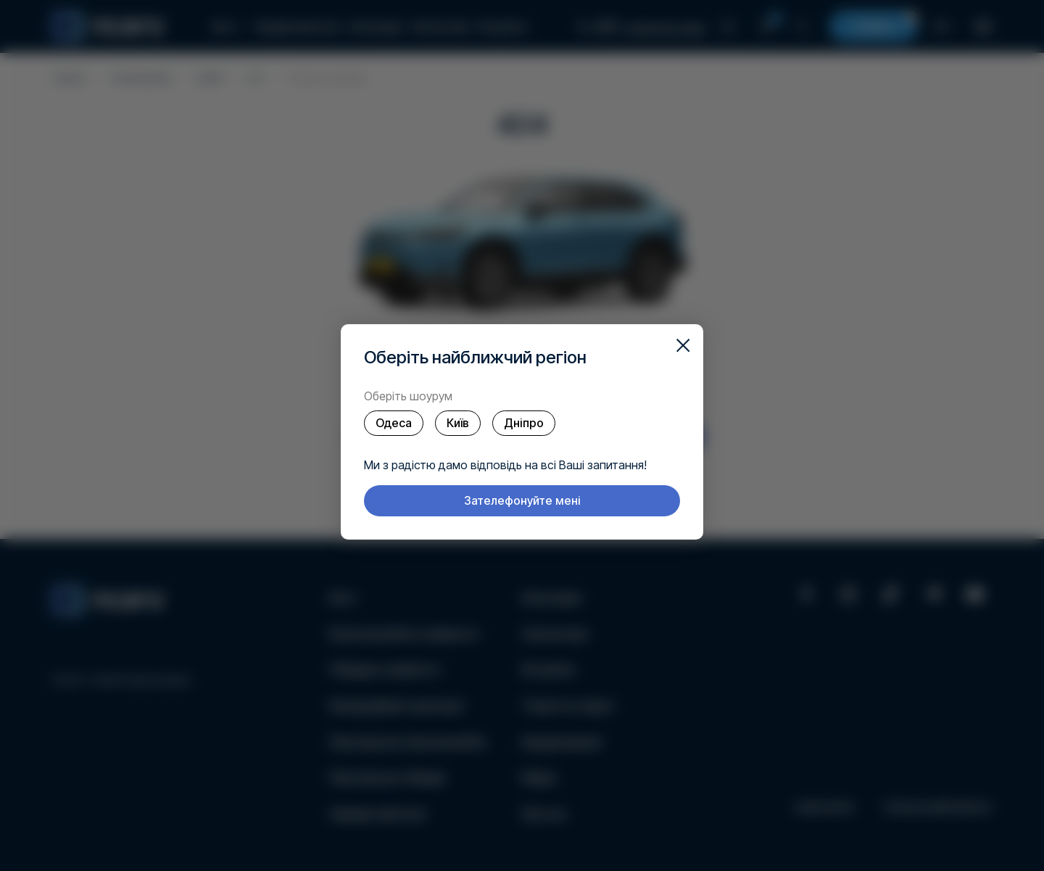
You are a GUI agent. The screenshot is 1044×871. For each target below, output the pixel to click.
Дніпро (524, 423)
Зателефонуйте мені (522, 500)
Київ (458, 423)
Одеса (394, 423)
